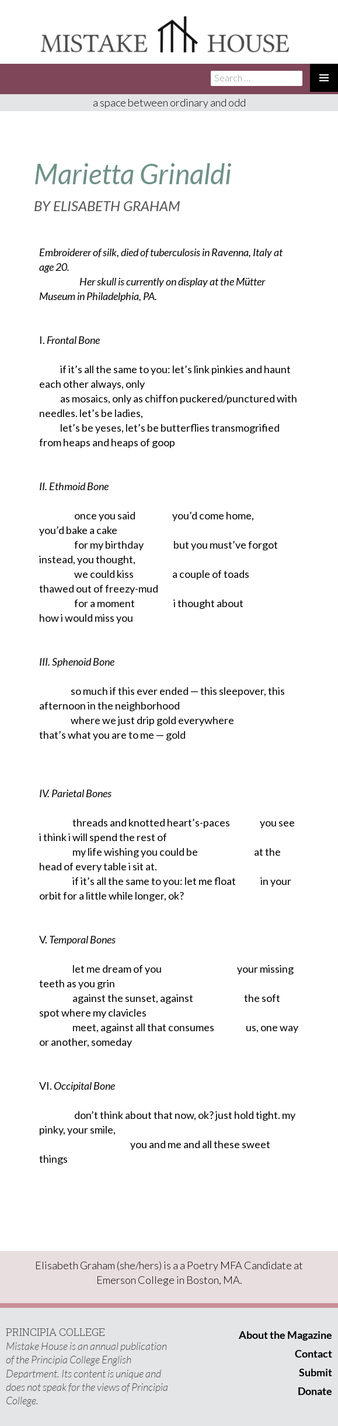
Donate (315, 1390)
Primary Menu (324, 78)
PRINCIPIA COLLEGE (55, 1332)
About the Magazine (285, 1334)
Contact (313, 1353)
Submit (315, 1372)
